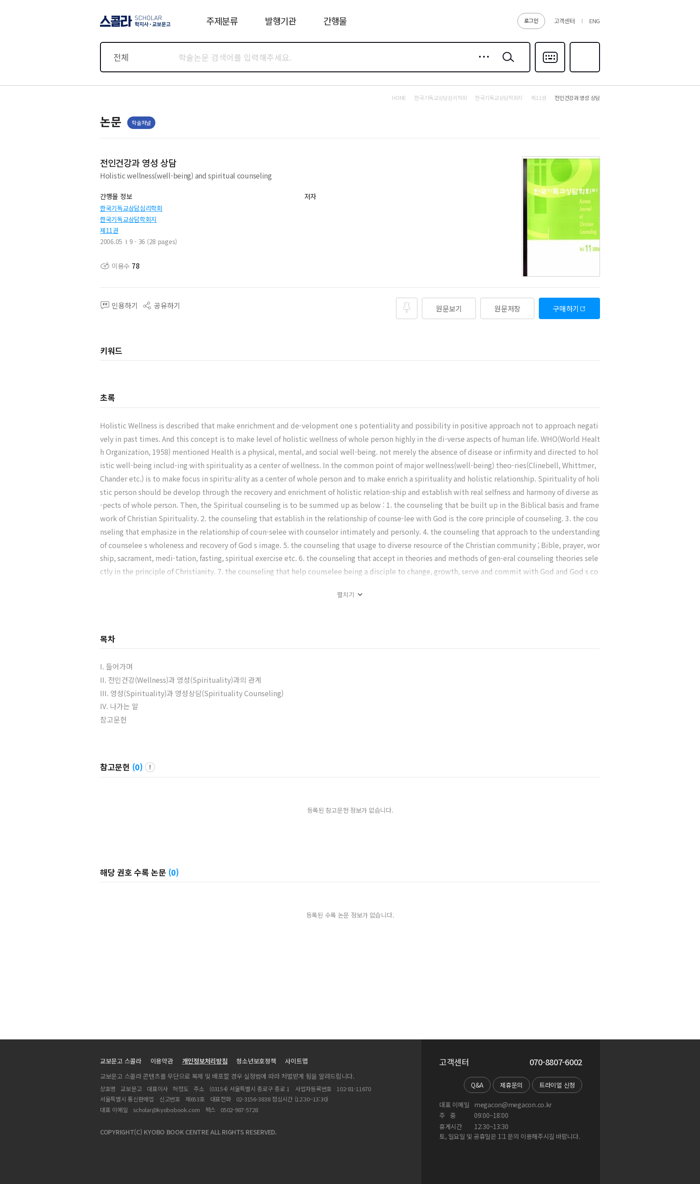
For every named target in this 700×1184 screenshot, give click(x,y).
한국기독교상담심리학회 (131, 208)
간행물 (335, 20)
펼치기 (345, 594)
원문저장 (507, 308)
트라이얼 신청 (557, 1084)
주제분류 (222, 20)
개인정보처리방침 (205, 1060)
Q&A (477, 1084)
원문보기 (449, 308)
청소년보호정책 (256, 1060)
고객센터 (564, 21)
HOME (399, 98)
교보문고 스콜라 (121, 1060)
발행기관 (280, 20)
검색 (506, 63)
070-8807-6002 (555, 1062)
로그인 (531, 20)
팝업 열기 (150, 767)
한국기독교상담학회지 (128, 219)
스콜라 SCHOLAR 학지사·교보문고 (134, 26)
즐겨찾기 (584, 71)
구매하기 (566, 308)
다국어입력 (550, 71)
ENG (594, 21)
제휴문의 (511, 1084)
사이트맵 (296, 1060)
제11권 (109, 230)
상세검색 (481, 63)
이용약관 (161, 1060)
